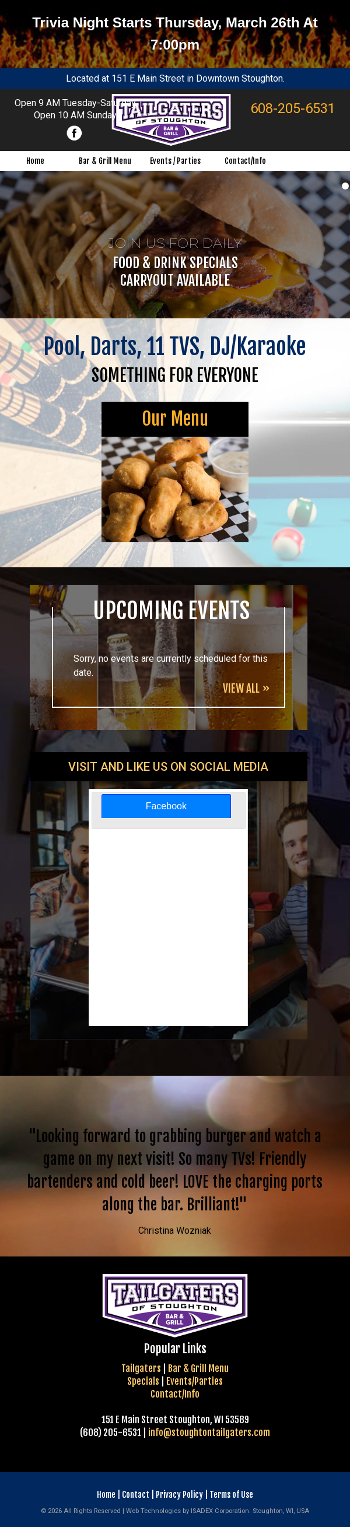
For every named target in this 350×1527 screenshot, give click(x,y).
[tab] (166, 806)
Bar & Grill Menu (198, 1368)
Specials (143, 1381)
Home (106, 1495)
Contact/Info (175, 1394)
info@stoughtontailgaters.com (209, 1432)
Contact (135, 1495)
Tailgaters (141, 1368)
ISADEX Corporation (220, 1511)
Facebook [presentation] (166, 806)
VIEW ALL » (246, 689)
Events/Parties (194, 1381)
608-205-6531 (292, 108)
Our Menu (175, 419)
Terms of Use (231, 1495)
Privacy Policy (179, 1495)
